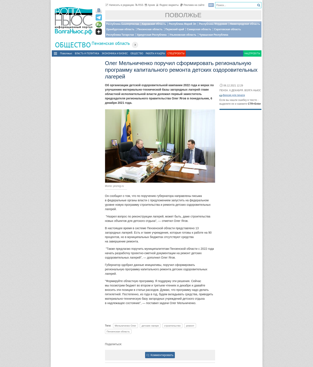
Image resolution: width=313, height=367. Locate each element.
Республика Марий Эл (182, 23)
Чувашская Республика (213, 34)
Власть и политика (87, 53)
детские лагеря (150, 325)
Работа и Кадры (155, 53)
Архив (150, 5)
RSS (139, 5)
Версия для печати (234, 95)
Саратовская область (227, 29)
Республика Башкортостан (122, 23)
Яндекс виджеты (167, 5)
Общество (136, 53)
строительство (172, 325)
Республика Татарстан (120, 34)
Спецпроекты (176, 53)
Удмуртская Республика (152, 34)
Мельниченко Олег (125, 325)
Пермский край (174, 29)
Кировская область (154, 23)
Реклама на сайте (192, 5)
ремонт (190, 325)
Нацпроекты (252, 53)
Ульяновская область (182, 34)
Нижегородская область (245, 23)
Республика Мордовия (213, 23)
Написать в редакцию (119, 5)
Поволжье (183, 15)
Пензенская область (150, 29)
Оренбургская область (120, 29)
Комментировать (160, 355)
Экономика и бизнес (115, 53)
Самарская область (199, 29)
